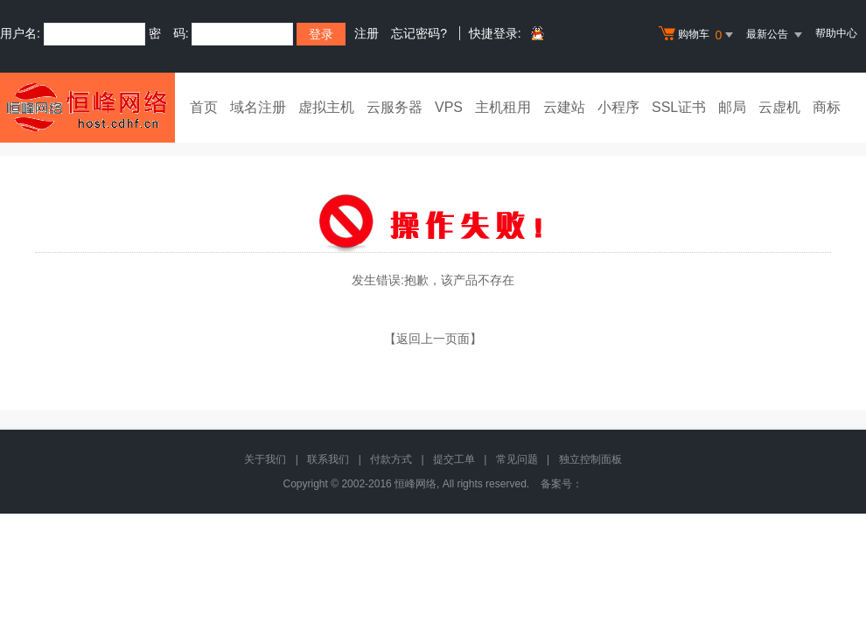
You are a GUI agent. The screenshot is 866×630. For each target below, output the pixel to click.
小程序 (618, 107)
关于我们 (265, 459)
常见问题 (517, 459)
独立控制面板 (590, 459)
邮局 (732, 107)
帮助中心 (836, 33)
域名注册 (258, 107)
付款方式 (391, 459)
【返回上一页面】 (433, 339)
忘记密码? (419, 33)
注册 (366, 33)
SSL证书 (679, 107)
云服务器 (395, 107)
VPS (449, 107)
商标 (827, 107)
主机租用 (503, 107)
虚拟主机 (326, 107)
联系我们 (328, 459)
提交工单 (454, 459)
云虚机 (779, 107)
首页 (204, 107)
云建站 (564, 107)
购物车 (698, 35)
